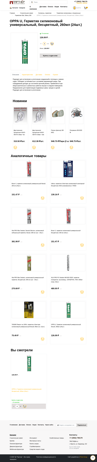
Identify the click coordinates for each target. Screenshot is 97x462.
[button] (17, 8)
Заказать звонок (81, 3)
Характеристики (27, 74)
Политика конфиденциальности (46, 457)
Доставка (43, 6)
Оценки (55, 74)
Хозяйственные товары (56, 438)
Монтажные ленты (35, 441)
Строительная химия (16, 438)
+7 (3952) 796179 (80, 1)
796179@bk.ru (73, 441)
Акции (56, 6)
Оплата (50, 6)
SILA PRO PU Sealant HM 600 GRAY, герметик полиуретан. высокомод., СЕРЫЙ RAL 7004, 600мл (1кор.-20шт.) (66, 280)
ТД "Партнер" (18, 457)
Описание (15, 74)
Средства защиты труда (37, 449)
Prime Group (83, 457)
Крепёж (12, 441)
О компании (33, 8)
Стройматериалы (35, 446)
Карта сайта (49, 425)
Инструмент (33, 438)
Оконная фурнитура (16, 443)
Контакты (63, 6)
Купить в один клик (50, 56)
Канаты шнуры (34, 443)
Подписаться (81, 425)
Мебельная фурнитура (17, 449)
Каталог (13, 435)
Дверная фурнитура (16, 446)
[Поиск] (48, 2)
